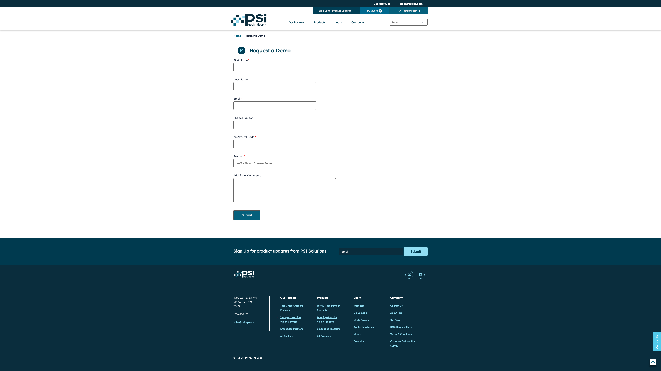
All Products (323, 336)
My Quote (374, 11)
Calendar (359, 341)
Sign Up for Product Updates (335, 10)
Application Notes (364, 327)
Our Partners (297, 22)
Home (237, 35)
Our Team (395, 320)
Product (238, 156)
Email (237, 98)
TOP (653, 362)
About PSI (396, 312)
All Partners (286, 336)
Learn (338, 22)
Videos (357, 334)
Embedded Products (328, 328)
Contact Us (396, 305)
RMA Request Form (406, 10)
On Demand (360, 312)
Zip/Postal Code (243, 136)
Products (319, 22)
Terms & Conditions (401, 334)
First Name (240, 60)
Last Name (240, 79)
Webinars (359, 305)
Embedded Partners (291, 328)
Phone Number (243, 117)
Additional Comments (247, 175)
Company (357, 22)
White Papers (361, 320)
